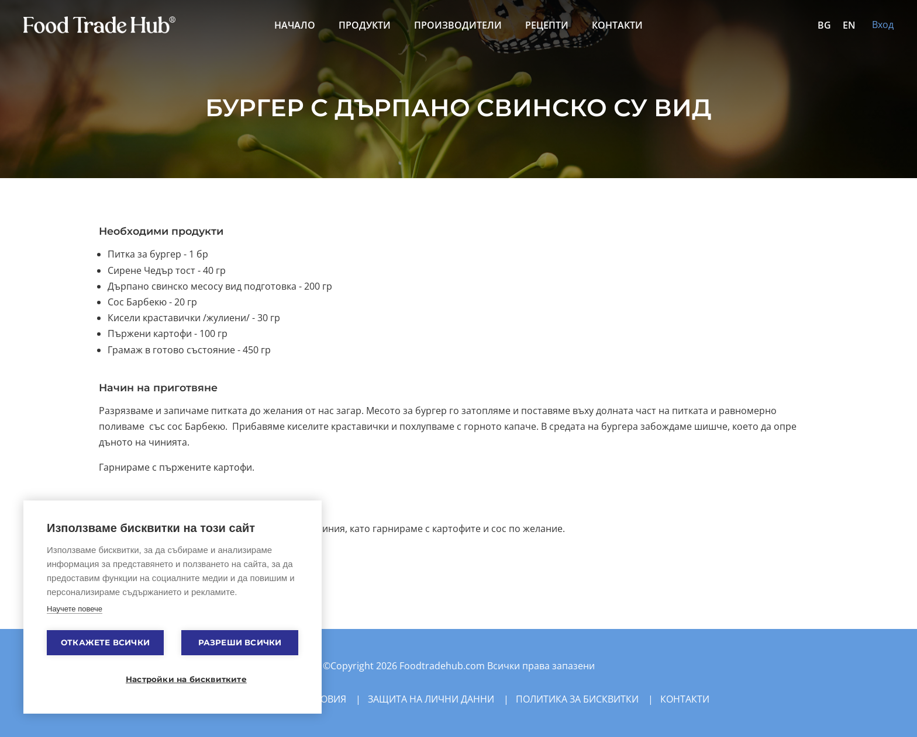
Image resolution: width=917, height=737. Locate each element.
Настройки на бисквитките (178, 679)
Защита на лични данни (431, 699)
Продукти (365, 25)
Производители (458, 25)
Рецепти (546, 25)
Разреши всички (240, 642)
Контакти (617, 25)
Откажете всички (105, 642)
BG (824, 25)
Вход (883, 24)
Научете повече (74, 608)
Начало (294, 25)
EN (849, 25)
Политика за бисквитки (577, 699)
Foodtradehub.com (443, 665)
